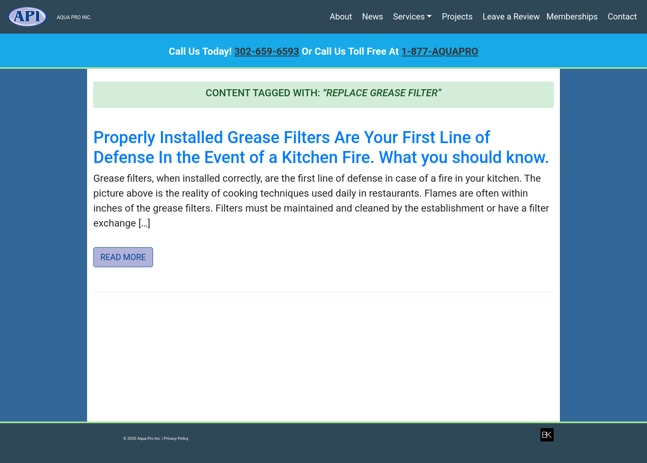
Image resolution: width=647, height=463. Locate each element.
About (341, 17)
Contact (622, 17)
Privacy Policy (176, 438)
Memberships (572, 17)
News (372, 17)
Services (409, 17)
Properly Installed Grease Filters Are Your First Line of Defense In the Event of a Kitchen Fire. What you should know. (321, 147)
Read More (123, 257)
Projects (457, 17)
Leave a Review (511, 17)
